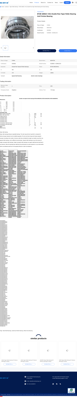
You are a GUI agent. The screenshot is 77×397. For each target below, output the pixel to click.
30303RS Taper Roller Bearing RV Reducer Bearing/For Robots (47, 361)
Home (31, 2)
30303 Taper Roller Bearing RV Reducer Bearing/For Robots (67, 361)
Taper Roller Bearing (14, 6)
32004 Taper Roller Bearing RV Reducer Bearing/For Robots (29, 361)
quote (67, 2)
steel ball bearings (7, 330)
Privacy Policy (3, 394)
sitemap (8, 394)
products (7, 6)
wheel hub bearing (28, 330)
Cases (61, 2)
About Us (43, 2)
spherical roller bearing (17, 330)
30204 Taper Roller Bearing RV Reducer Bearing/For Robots (10, 361)
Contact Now (67, 50)
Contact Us (50, 2)
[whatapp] (54, 384)
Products (36, 2)
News (56, 2)
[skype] (57, 384)
